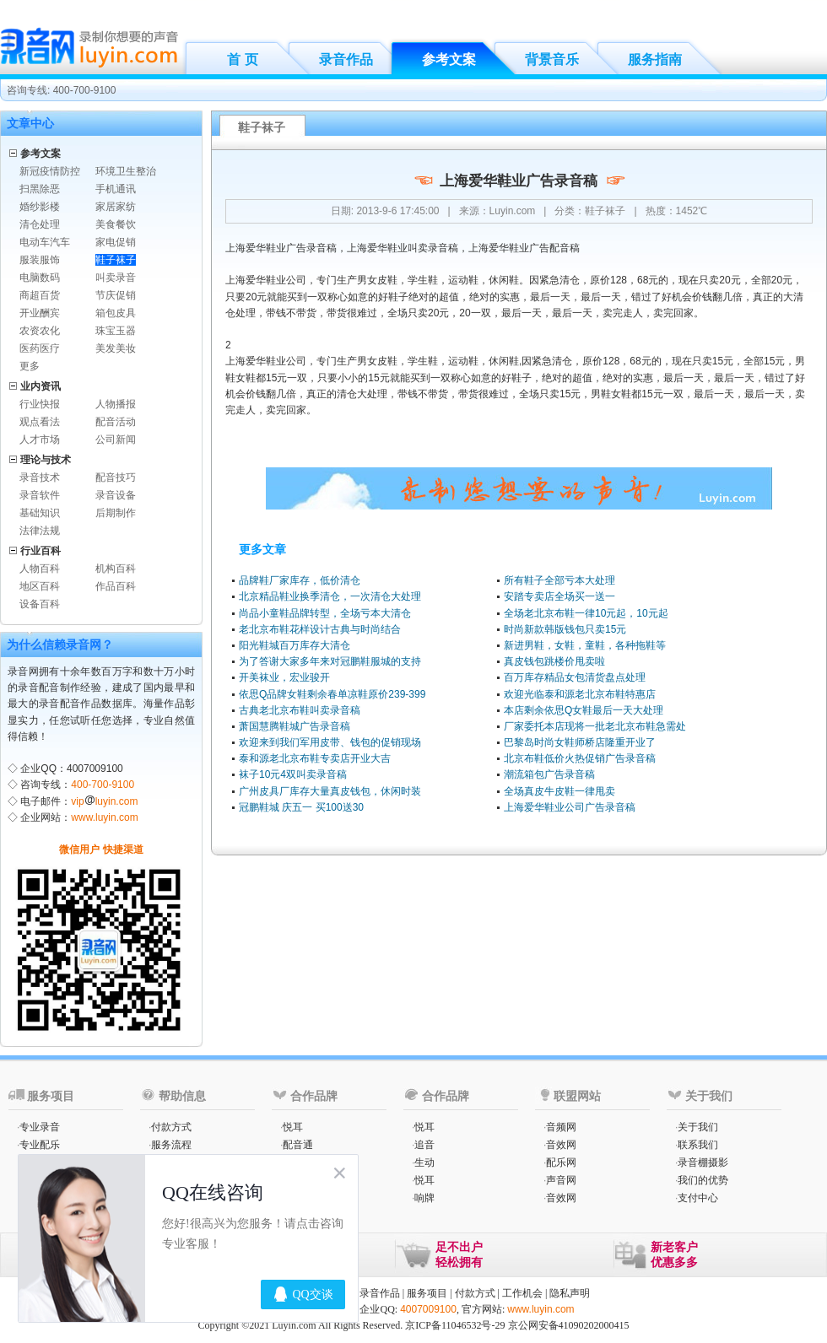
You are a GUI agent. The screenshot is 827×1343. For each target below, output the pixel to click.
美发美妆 (115, 348)
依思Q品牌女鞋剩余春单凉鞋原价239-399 (332, 694)
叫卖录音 (115, 277)
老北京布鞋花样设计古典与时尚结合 (320, 629)
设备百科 (39, 604)
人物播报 (115, 404)
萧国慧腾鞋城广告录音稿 (294, 726)
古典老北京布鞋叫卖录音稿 (299, 710)
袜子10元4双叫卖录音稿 (293, 774)
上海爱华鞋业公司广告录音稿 (569, 807)
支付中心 (698, 1198)
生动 (424, 1162)
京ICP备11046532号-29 (455, 1325)
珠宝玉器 (115, 331)
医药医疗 (39, 348)
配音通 (298, 1145)
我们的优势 (703, 1180)
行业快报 (39, 404)
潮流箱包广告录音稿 (549, 774)
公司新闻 (115, 439)
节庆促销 (115, 295)
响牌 (424, 1198)
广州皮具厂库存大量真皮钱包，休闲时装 (330, 791)
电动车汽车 (44, 242)
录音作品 (346, 59)
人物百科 (39, 568)
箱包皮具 (115, 313)
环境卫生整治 (125, 171)
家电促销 (115, 242)
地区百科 (39, 586)
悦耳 (293, 1127)
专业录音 (39, 1127)
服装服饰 (39, 260)
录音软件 (39, 495)
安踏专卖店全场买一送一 (559, 596)
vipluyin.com (104, 801)
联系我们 (698, 1145)
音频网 (561, 1127)
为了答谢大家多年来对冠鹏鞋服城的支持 (330, 661)
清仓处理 (39, 224)
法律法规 (39, 531)
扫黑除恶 (39, 189)
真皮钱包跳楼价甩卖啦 (554, 661)
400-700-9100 (102, 784)
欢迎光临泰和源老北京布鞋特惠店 (580, 694)
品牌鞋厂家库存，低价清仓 (299, 580)
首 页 (242, 59)
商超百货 (39, 295)
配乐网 (561, 1162)
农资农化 (39, 331)
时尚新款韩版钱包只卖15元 (565, 629)
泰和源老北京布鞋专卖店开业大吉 (315, 758)
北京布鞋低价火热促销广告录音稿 (580, 758)
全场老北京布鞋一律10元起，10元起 (586, 613)
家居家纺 (115, 207)
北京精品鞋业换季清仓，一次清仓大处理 (330, 596)
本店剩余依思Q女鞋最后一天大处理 (583, 710)
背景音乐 (552, 59)
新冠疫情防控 (49, 171)
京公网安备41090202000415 (569, 1325)
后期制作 (115, 513)
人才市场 (39, 439)
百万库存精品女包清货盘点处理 (575, 677)
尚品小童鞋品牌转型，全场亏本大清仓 (325, 613)
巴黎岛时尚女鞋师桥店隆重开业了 (580, 742)
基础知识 (39, 513)
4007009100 (428, 1309)
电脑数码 (39, 277)
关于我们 (698, 1127)
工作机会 (522, 1293)
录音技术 (39, 477)
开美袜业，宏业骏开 (284, 677)
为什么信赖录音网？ (60, 644)
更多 (29, 366)
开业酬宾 (39, 313)
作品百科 (115, 586)
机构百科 (115, 568)
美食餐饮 (115, 224)
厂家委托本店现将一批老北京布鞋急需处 (595, 726)
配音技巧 (115, 477)
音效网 (561, 1145)
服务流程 (171, 1145)
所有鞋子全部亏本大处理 (559, 580)
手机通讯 (115, 189)
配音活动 (115, 422)
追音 (424, 1145)
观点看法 (39, 422)
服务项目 (427, 1293)
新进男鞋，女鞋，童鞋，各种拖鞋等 (585, 645)
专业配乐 (39, 1145)
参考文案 (449, 59)
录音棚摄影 (703, 1162)
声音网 (561, 1180)
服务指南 (655, 59)
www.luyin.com (104, 817)
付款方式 (171, 1127)
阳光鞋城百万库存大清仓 (294, 645)
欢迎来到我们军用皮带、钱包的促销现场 (330, 742)
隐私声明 (569, 1293)
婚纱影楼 (39, 207)
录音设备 (115, 495)
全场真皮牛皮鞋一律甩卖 (559, 791)
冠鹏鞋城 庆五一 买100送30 (301, 807)
